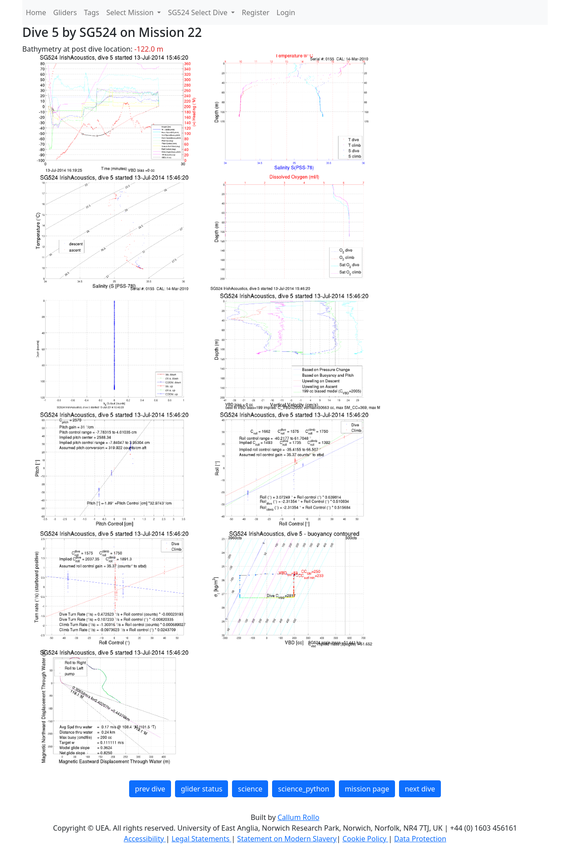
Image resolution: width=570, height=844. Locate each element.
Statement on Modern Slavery (287, 839)
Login (286, 12)
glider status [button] (201, 789)
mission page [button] (367, 789)
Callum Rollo (298, 817)
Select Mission (130, 12)
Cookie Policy (365, 839)
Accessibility (145, 839)
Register (255, 12)
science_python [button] (303, 789)
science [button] (250, 789)
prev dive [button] (150, 789)
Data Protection (420, 839)
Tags (91, 12)
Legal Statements (201, 839)
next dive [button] (420, 789)
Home (36, 12)
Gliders (65, 12)
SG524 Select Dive (198, 12)
